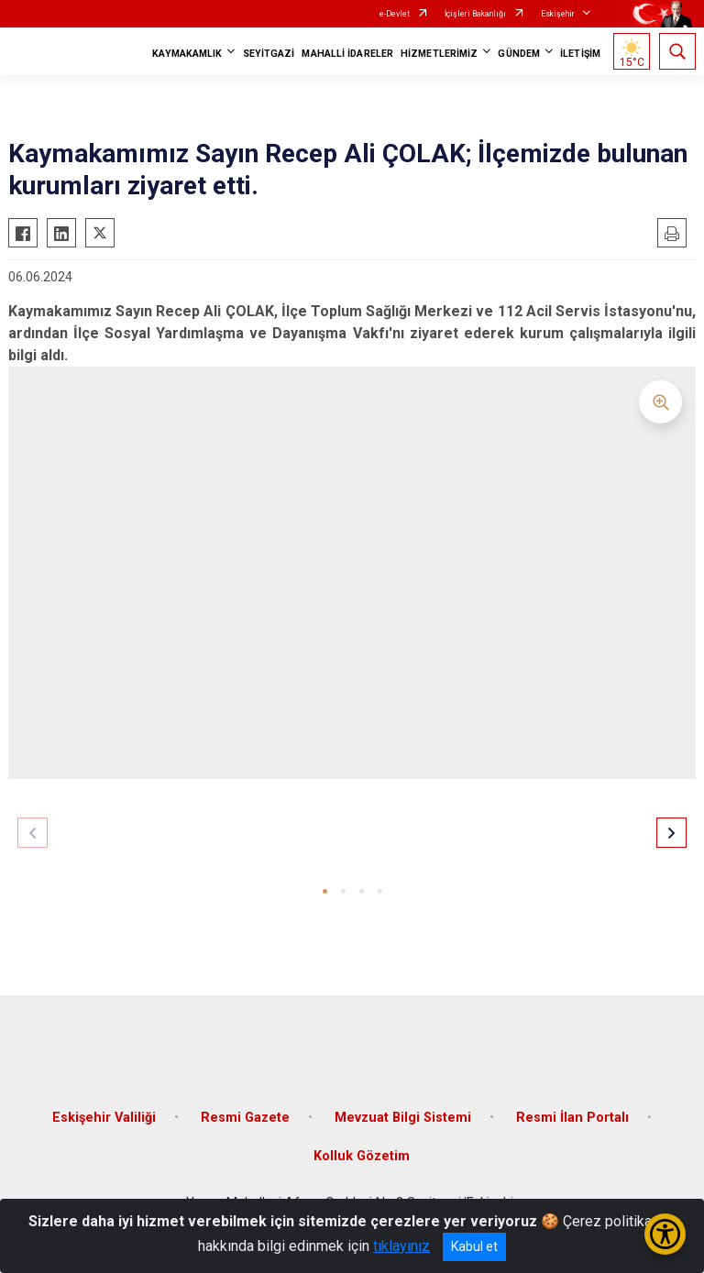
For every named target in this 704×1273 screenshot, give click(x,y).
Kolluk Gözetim (362, 1156)
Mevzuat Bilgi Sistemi (403, 1117)
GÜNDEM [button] (519, 54)
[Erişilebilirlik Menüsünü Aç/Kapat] (665, 1234)
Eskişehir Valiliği (104, 1117)
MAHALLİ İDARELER (347, 54)
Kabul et (474, 1246)
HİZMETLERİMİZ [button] (439, 54)
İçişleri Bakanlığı (475, 13)
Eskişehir (558, 13)
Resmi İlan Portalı (572, 1117)
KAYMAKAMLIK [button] (187, 54)
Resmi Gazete (245, 1117)
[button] (325, 891)
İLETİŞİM (580, 54)
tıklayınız (401, 1246)
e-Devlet (395, 13)
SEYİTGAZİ (269, 54)
